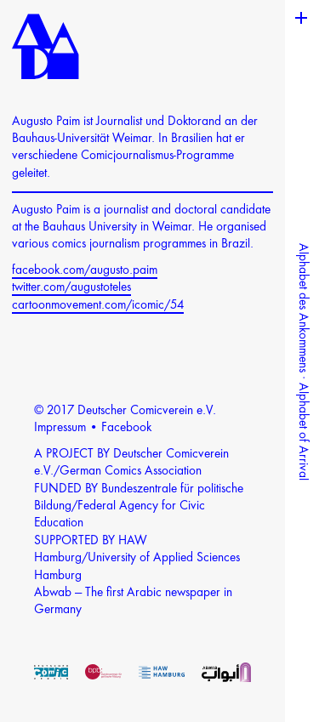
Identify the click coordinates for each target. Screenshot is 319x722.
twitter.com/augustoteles (71, 287)
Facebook (126, 428)
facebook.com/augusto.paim (84, 270)
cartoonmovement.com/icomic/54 (98, 305)
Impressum (60, 428)
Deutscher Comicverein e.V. (146, 411)
